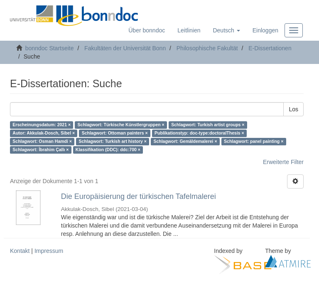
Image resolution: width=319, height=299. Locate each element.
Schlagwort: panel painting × (253, 141)
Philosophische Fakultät (207, 48)
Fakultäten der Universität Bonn (125, 48)
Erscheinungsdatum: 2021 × (41, 125)
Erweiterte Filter (283, 162)
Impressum (48, 251)
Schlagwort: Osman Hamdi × (42, 141)
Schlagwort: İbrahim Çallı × (40, 149)
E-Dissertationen (270, 48)
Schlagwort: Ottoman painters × (115, 133)
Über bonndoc (146, 30)
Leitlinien (188, 30)
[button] (226, 30)
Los (293, 109)
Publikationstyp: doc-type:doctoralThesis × (199, 133)
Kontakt (19, 251)
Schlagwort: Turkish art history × (112, 141)
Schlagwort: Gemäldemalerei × (185, 141)
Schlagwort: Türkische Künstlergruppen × (121, 125)
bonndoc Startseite (49, 48)
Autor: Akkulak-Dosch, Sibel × (43, 133)
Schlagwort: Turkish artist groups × (207, 125)
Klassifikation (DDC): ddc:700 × (108, 149)
